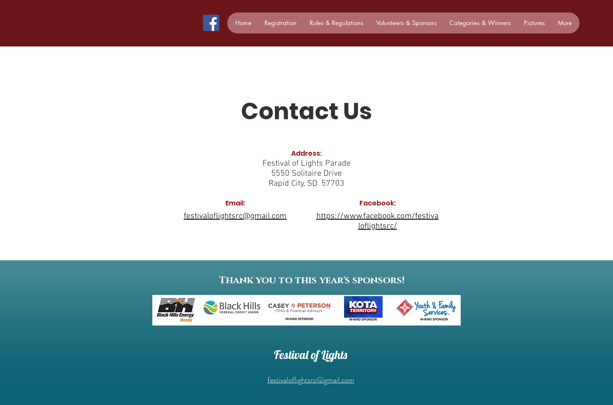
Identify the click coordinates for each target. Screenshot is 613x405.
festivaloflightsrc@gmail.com (310, 379)
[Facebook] (211, 23)
